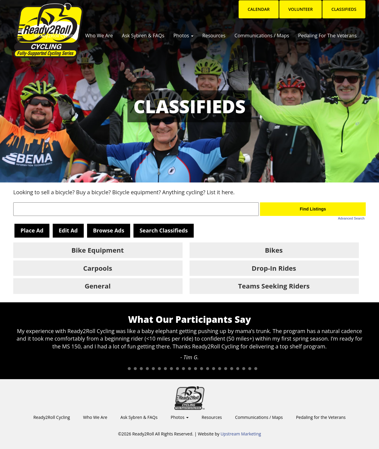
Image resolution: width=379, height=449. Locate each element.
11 (183, 368)
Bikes (274, 249)
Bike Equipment (97, 249)
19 (231, 368)
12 (189, 368)
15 (207, 368)
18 (225, 368)
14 (201, 368)
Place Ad (31, 230)
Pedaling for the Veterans (327, 35)
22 (249, 368)
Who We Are (99, 35)
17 (219, 368)
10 (177, 368)
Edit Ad (68, 230)
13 (195, 368)
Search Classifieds (163, 230)
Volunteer (300, 9)
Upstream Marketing (241, 434)
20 (237, 368)
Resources (214, 35)
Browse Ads (108, 230)
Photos (183, 35)
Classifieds (343, 9)
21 (243, 368)
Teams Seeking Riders (273, 285)
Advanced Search (351, 218)
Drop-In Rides (274, 268)
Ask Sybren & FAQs (143, 35)
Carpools (97, 268)
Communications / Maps (261, 35)
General (98, 285)
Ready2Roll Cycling (55, 35)
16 (213, 368)
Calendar (259, 9)
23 (255, 368)
